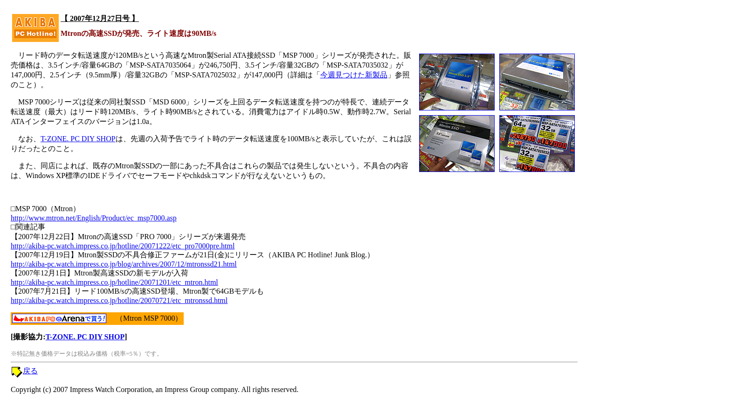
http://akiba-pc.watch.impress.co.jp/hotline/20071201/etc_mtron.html (114, 282)
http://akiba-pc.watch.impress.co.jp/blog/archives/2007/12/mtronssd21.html (124, 264)
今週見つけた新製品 (353, 75)
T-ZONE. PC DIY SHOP (78, 139)
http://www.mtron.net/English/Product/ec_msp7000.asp (94, 218)
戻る (30, 371)
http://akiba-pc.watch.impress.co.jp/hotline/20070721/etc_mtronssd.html (119, 300)
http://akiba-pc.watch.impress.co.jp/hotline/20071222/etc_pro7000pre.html (122, 246)
